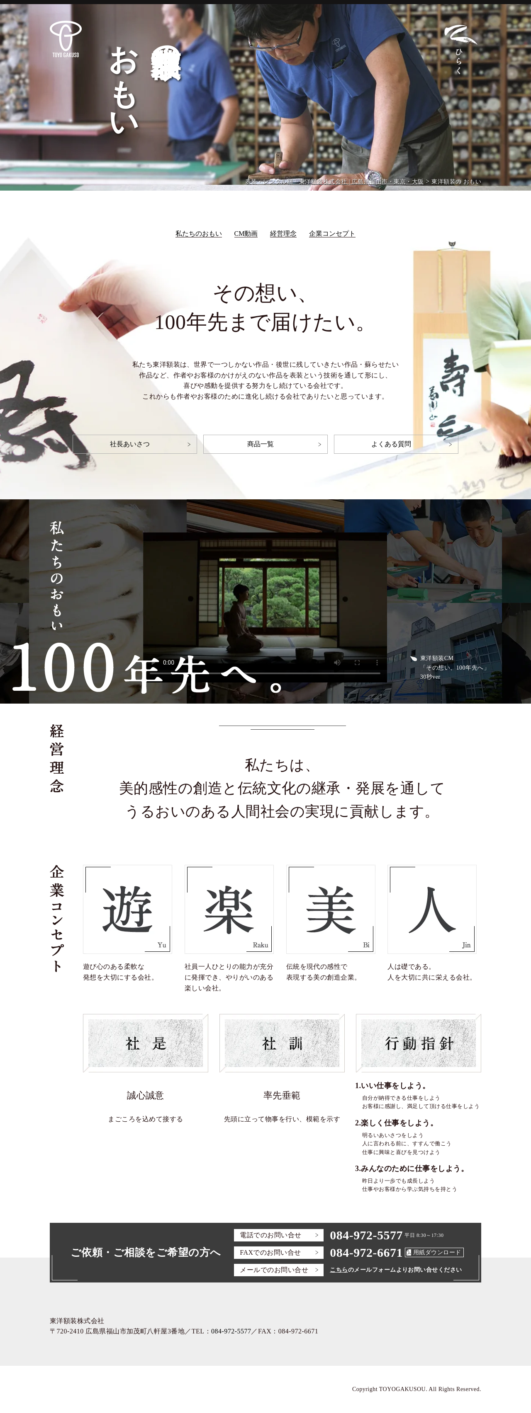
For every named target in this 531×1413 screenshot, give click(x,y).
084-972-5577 (366, 1235)
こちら (339, 1270)
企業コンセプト (332, 233)
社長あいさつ (130, 444)
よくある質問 (391, 444)
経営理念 (283, 233)
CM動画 (246, 233)
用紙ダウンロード (437, 1252)
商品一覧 (260, 444)
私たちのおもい (198, 233)
